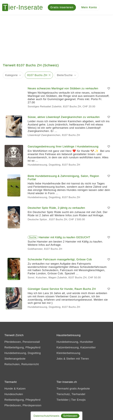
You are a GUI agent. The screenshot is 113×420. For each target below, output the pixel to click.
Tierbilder (62, 399)
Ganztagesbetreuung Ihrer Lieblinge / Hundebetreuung (63, 146)
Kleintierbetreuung (68, 353)
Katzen (21, 388)
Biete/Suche (65, 75)
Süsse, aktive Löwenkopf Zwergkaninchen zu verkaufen (64, 117)
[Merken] (108, 88)
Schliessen (70, 415)
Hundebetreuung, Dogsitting (22, 353)
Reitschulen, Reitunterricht (21, 364)
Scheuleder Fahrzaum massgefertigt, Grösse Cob (60, 259)
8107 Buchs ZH (37, 75)
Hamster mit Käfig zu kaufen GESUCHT (64, 237)
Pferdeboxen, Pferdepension (22, 405)
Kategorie (11, 75)
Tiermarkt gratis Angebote (73, 388)
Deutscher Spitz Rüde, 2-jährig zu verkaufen (56, 207)
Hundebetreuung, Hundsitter (74, 341)
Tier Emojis (78, 399)
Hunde (8, 388)
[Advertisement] (56, 36)
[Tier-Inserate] (24, 7)
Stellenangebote (14, 358)
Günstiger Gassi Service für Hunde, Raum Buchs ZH (62, 288)
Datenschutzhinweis (46, 415)
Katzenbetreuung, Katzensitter (76, 347)
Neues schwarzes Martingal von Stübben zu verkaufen (63, 88)
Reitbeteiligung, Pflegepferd (22, 347)
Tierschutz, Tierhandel (70, 394)
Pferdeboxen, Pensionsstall (22, 341)
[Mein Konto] (89, 7)
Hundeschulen (13, 394)
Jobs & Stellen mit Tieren (72, 358)
